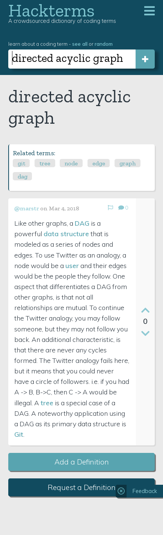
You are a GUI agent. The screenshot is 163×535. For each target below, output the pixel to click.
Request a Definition (82, 487)
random (104, 43)
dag (22, 176)
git (21, 163)
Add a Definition (81, 461)
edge (98, 163)
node (71, 163)
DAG (82, 223)
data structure (66, 233)
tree (44, 163)
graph (127, 163)
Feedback (145, 491)
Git (18, 434)
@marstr (26, 208)
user (72, 265)
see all (80, 43)
